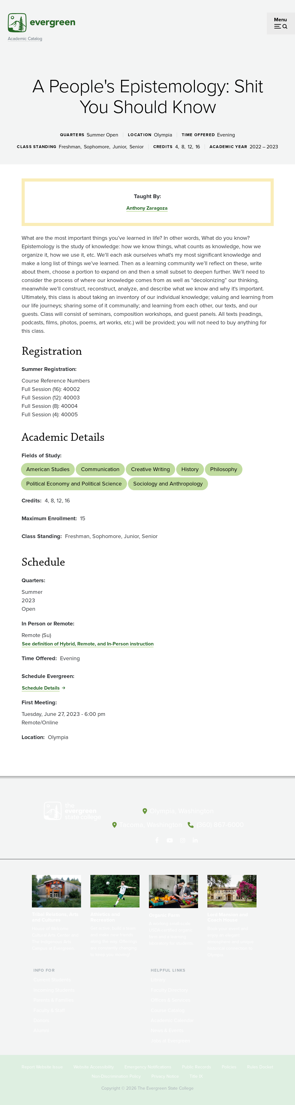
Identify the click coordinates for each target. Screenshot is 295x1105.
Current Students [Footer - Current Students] (52, 979)
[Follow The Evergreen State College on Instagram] (182, 840)
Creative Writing (150, 469)
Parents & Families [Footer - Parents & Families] (53, 999)
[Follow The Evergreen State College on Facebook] (157, 840)
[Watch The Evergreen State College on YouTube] (169, 840)
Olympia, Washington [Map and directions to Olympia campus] (182, 811)
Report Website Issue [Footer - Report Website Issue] (42, 1066)
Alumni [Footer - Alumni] (41, 1029)
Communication (100, 469)
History (190, 469)
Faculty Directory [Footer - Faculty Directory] (169, 989)
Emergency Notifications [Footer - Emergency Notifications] (148, 1066)
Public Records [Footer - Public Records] (196, 1066)
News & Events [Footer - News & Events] (167, 1029)
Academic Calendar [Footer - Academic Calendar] (172, 1019)
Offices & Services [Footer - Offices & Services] (170, 999)
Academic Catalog (25, 38)
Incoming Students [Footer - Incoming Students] (53, 989)
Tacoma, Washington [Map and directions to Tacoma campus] (150, 824)
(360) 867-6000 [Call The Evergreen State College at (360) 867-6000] (220, 824)
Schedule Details (41, 687)
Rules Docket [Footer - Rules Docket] (260, 1066)
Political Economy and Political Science (74, 484)
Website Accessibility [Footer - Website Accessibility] (94, 1066)
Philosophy (223, 469)
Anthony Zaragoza (147, 208)
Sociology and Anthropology (168, 484)
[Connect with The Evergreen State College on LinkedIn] (195, 840)
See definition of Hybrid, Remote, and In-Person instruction (88, 643)
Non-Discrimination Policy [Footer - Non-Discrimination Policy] (116, 1075)
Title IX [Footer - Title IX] (196, 1075)
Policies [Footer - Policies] (229, 1066)
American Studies (47, 469)
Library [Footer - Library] (158, 979)
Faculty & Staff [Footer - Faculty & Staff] (49, 1009)
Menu (280, 19)
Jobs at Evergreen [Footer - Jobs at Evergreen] (170, 1040)
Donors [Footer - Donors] (41, 1019)
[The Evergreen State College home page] (72, 812)
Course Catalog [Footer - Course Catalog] (168, 1009)
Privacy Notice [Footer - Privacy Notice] (165, 1075)
